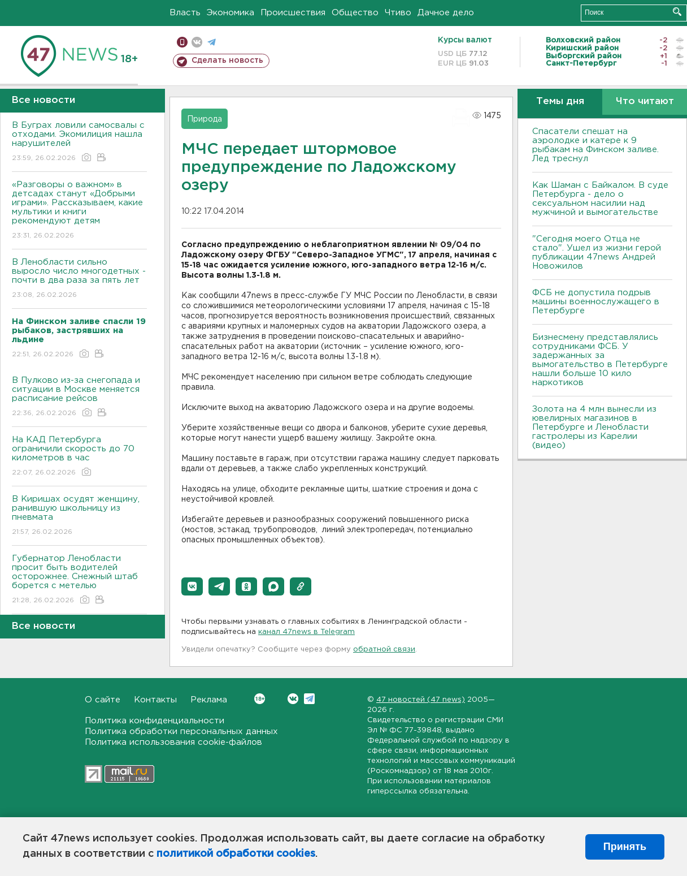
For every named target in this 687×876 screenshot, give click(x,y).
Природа (204, 119)
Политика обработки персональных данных (181, 731)
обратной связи (384, 649)
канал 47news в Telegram (306, 632)
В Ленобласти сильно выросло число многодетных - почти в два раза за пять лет (79, 279)
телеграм (211, 42)
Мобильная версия (182, 42)
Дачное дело (446, 12)
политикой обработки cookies (235, 853)
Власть (185, 12)
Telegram (309, 698)
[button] (192, 586)
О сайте (102, 700)
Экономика (230, 12)
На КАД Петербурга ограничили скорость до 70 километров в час (79, 456)
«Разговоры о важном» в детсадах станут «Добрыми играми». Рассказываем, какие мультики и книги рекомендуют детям (79, 210)
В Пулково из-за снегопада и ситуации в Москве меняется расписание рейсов (79, 397)
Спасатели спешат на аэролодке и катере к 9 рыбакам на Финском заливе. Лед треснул (595, 145)
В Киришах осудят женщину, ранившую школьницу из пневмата (79, 516)
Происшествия (292, 12)
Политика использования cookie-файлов (173, 742)
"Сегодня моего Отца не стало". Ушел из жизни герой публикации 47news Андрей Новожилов (596, 252)
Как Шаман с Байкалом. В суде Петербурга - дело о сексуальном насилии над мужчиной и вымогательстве (600, 199)
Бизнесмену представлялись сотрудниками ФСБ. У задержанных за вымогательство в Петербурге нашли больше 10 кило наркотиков (600, 360)
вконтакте (197, 42)
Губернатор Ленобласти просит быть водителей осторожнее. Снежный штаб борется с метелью (79, 580)
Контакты (155, 700)
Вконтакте (259, 698)
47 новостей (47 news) (420, 700)
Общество (355, 12)
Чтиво (398, 12)
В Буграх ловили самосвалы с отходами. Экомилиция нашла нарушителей (79, 142)
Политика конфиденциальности (154, 720)
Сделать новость (227, 60)
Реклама (208, 700)
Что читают (645, 101)
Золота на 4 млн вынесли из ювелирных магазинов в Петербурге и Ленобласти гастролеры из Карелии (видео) (594, 427)
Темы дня (560, 101)
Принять (624, 846)
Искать (677, 11)
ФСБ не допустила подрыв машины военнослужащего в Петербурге (595, 301)
